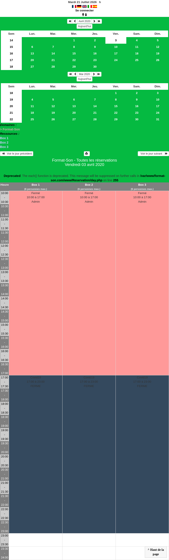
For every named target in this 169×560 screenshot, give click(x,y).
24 (116, 60)
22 (74, 60)
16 (11, 53)
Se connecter (84, 10)
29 (74, 66)
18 (136, 53)
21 (53, 60)
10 (116, 47)
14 (11, 40)
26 (157, 60)
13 (32, 53)
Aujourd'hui (84, 26)
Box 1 (4, 138)
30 (95, 66)
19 (157, 53)
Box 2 (4, 142)
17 (116, 53)
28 (53, 66)
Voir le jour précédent (16, 153)
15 (11, 47)
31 (157, 119)
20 (32, 60)
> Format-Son (10, 129)
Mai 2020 (84, 74)
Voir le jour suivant (153, 153)
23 (95, 60)
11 (136, 47)
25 (136, 60)
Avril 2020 (84, 21)
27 (32, 66)
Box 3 (4, 147)
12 (157, 47)
